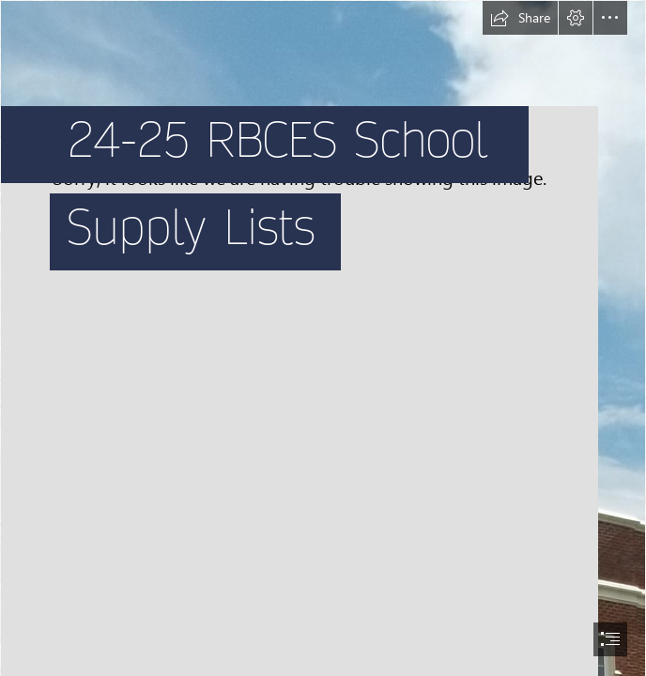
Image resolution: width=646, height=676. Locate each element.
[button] (520, 18)
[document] (323, 338)
